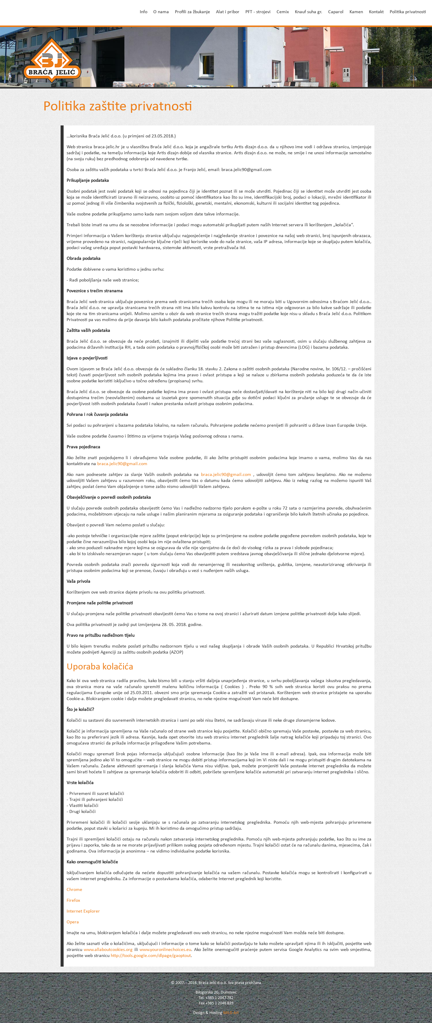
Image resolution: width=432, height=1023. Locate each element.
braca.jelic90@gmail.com (122, 464)
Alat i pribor (227, 12)
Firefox (73, 900)
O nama (161, 12)
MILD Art (231, 1013)
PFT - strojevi (258, 12)
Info (143, 12)
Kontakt (376, 12)
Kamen (356, 12)
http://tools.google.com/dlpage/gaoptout (151, 955)
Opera (73, 922)
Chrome (74, 889)
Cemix (283, 12)
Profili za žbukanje (192, 12)
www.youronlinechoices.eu (165, 949)
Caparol (336, 12)
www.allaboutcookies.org (108, 949)
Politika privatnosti (408, 12)
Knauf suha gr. (308, 12)
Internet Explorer (83, 911)
